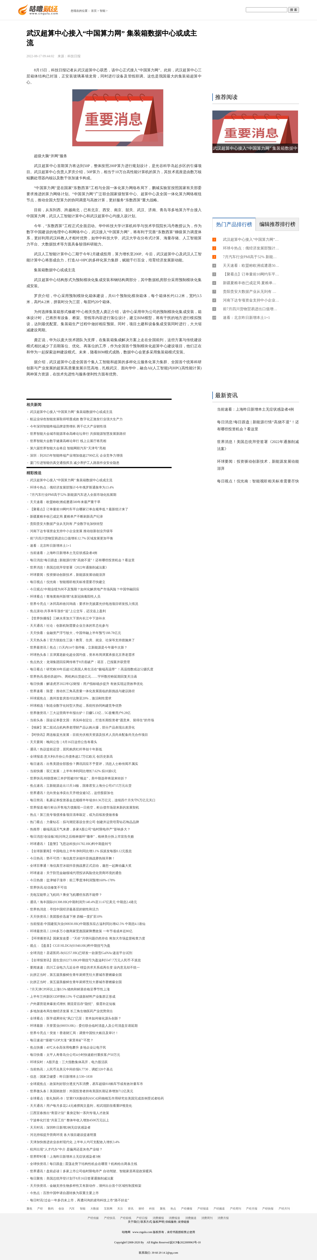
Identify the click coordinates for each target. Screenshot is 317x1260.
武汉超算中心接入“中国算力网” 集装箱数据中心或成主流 (71, 412)
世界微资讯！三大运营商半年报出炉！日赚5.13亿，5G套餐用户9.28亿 (80, 713)
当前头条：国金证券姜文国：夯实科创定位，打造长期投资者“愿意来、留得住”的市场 (92, 720)
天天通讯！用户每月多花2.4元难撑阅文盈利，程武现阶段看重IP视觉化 (81, 1105)
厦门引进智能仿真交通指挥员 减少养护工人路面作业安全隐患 (74, 463)
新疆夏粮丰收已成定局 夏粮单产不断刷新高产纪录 (66, 516)
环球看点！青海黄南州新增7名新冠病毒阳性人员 (65, 596)
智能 (102, 10)
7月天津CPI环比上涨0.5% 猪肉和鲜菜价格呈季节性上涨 (70, 989)
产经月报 (251, 1208)
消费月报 (223, 1218)
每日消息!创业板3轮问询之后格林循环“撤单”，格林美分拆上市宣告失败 (82, 836)
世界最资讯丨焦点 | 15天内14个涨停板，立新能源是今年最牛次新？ (78, 647)
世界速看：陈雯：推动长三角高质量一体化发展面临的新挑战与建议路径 (82, 691)
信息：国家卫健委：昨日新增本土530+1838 (61, 1076)
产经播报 (186, 1208)
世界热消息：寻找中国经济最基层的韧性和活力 (64, 909)
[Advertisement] (254, 58)
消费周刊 (207, 1218)
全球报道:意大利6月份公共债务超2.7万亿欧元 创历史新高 (71, 756)
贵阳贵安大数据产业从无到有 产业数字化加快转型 (66, 524)
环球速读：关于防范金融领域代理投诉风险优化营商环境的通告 (76, 873)
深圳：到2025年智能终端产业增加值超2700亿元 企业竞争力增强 (76, 455)
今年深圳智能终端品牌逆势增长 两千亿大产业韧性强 (68, 426)
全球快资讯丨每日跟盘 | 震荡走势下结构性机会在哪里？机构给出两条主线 (83, 1164)
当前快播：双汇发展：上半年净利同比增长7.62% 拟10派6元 (73, 771)
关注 (120, 1208)
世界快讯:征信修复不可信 (48, 887)
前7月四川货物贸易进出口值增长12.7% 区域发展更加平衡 (71, 538)
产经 (40, 1208)
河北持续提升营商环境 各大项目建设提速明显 (63, 1135)
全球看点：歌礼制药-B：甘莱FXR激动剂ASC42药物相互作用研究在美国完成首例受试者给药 (97, 1098)
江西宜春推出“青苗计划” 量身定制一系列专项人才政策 (69, 1113)
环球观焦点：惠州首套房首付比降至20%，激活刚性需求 (70, 698)
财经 (141, 1208)
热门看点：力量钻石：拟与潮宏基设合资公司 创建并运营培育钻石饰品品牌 (84, 822)
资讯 (130, 1208)
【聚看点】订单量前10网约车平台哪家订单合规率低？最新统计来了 (79, 509)
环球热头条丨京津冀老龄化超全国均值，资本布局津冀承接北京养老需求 (82, 655)
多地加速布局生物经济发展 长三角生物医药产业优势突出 (71, 1011)
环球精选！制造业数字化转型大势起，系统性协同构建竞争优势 (76, 705)
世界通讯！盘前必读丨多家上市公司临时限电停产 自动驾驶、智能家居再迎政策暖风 (91, 1171)
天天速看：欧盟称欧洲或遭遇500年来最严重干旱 (65, 502)
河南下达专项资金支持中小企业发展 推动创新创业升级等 (71, 531)
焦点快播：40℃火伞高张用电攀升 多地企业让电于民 (68, 1047)
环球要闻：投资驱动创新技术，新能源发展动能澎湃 (67, 575)
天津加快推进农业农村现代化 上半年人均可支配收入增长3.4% (75, 1142)
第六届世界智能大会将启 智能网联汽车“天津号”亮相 (68, 448)
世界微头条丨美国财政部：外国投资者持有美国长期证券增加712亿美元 (81, 1091)
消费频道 (190, 1218)
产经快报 (267, 1208)
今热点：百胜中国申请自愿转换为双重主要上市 (64, 1193)
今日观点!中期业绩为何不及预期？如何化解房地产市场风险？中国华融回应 (84, 589)
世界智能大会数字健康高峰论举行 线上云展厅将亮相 (68, 441)
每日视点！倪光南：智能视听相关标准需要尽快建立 (67, 582)
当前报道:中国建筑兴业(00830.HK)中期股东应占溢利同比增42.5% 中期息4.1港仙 (87, 924)
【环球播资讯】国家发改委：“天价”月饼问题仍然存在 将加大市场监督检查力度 (87, 938)
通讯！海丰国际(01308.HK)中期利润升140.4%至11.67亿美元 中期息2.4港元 (83, 902)
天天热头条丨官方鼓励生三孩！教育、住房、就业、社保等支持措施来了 (82, 640)
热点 (173, 1208)
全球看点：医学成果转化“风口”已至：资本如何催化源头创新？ (75, 1018)
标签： (39, 387)
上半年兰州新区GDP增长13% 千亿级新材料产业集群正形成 (72, 996)
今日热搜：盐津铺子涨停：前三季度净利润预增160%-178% (72, 880)
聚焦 (29, 1208)
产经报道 (203, 1208)
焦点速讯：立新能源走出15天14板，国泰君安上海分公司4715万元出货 (81, 785)
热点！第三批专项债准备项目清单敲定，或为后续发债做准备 (74, 815)
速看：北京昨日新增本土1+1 (50, 545)
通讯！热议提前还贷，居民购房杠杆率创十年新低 (66, 749)
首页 (94, 10)
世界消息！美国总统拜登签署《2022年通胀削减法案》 (69, 567)
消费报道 (174, 1218)
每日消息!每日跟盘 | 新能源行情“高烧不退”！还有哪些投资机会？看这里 (82, 560)
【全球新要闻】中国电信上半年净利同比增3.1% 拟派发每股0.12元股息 (81, 851)
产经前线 (125, 1218)
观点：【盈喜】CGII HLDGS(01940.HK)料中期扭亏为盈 (70, 945)
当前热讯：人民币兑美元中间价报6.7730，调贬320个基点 (71, 1069)
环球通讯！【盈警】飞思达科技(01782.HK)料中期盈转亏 (70, 844)
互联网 (108, 1208)
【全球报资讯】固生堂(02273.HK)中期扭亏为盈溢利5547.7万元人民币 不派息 (85, 960)
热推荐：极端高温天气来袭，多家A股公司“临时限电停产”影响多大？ (80, 829)
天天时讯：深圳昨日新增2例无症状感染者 (60, 1127)
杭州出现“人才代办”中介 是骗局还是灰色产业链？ (66, 1149)
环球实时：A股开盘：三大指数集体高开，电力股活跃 (69, 1062)
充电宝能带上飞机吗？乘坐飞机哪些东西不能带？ (66, 895)
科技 (152, 1208)
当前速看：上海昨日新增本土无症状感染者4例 (63, 553)
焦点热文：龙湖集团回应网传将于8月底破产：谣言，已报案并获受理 (80, 662)
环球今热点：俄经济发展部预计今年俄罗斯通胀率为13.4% (72, 487)
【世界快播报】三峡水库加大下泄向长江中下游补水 (67, 618)
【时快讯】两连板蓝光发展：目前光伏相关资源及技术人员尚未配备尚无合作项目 (89, 735)
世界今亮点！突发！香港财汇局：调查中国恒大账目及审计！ (74, 1033)
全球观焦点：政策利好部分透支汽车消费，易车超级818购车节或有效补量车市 (86, 1084)
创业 (61, 1208)
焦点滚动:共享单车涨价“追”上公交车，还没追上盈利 (68, 611)
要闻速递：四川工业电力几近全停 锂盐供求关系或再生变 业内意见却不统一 (85, 967)
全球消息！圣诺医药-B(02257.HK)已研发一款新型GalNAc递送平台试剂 (81, 953)
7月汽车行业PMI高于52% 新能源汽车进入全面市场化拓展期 (73, 494)
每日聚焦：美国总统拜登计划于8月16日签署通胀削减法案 (72, 1178)
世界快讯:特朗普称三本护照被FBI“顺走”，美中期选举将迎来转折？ (78, 778)
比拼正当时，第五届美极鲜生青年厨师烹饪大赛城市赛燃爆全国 (76, 975)
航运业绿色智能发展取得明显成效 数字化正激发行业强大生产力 (76, 419)
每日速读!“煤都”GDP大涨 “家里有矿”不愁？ (61, 1040)
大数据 (94, 1208)
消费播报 (158, 1218)
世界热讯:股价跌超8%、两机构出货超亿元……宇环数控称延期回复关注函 (83, 676)
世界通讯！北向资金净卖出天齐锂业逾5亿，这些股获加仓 (72, 793)
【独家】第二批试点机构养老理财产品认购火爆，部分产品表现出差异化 (82, 727)
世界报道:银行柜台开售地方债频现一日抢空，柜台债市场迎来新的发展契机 (84, 807)
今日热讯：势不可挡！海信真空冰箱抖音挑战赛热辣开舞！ (72, 858)
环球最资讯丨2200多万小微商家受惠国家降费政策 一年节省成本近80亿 (81, 931)
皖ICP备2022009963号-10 (185, 1242)
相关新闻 (33, 405)
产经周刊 (235, 1208)
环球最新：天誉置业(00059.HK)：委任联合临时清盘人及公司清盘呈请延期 (84, 1025)
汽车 (72, 1208)
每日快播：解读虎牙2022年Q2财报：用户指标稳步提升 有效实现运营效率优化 (86, 684)
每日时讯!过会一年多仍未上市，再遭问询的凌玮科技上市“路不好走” (79, 1200)
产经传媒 (93, 1218)
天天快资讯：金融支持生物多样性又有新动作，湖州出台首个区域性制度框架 (85, 1185)
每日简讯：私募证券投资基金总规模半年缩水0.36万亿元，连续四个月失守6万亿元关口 (92, 800)
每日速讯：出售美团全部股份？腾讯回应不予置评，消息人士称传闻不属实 (84, 764)
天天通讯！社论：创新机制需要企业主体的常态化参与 (69, 625)
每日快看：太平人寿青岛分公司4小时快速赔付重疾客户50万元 (75, 1055)
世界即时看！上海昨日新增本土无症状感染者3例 (65, 1156)
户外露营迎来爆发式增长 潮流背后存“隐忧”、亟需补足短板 (73, 1004)
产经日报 (141, 1218)
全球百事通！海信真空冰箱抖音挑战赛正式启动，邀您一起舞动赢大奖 (81, 865)
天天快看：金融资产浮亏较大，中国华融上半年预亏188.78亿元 (75, 633)
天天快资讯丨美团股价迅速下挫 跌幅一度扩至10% (66, 916)
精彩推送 (33, 473)
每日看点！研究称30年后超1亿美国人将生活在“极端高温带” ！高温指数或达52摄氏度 (91, 669)
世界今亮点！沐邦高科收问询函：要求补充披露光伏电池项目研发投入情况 (84, 604)
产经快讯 (109, 1218)
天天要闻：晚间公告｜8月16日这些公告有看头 (63, 742)
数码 (51, 1208)
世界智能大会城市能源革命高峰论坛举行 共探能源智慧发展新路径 (78, 433)
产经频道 (219, 1208)
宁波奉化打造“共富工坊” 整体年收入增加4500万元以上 (69, 1120)
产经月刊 (284, 1208)
